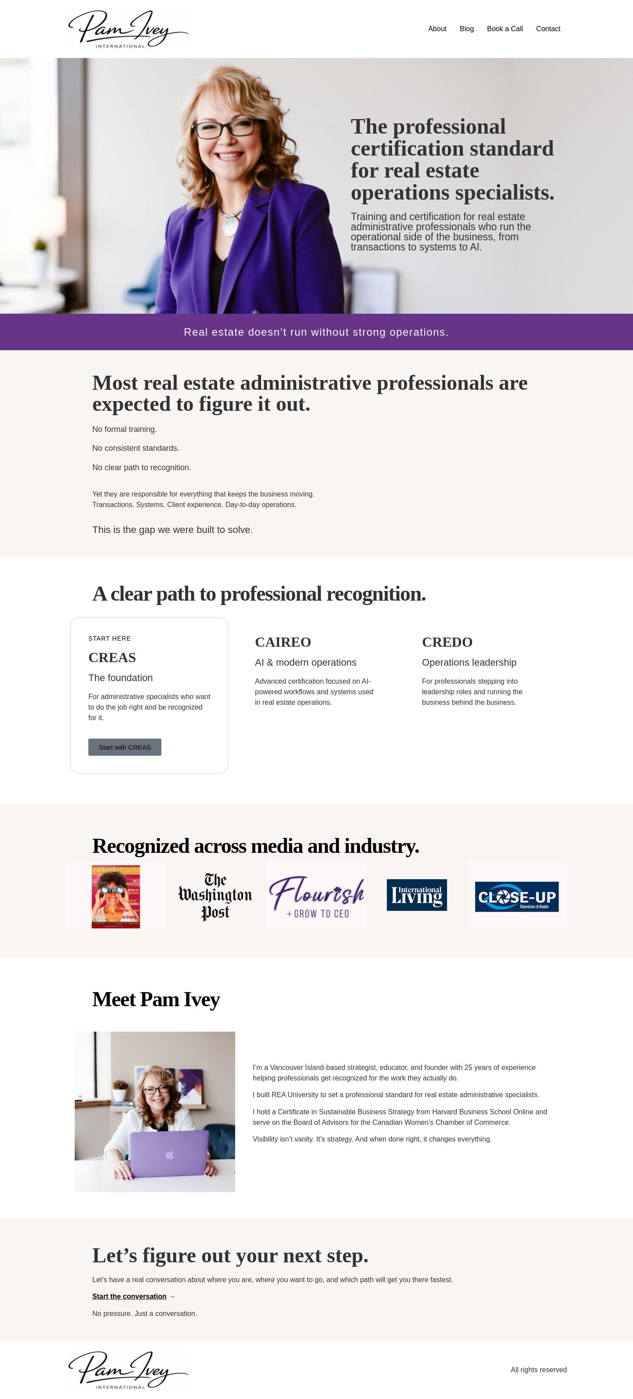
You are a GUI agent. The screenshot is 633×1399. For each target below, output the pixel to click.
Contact (548, 29)
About (437, 29)
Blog (467, 29)
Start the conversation (129, 1296)
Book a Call (505, 29)
